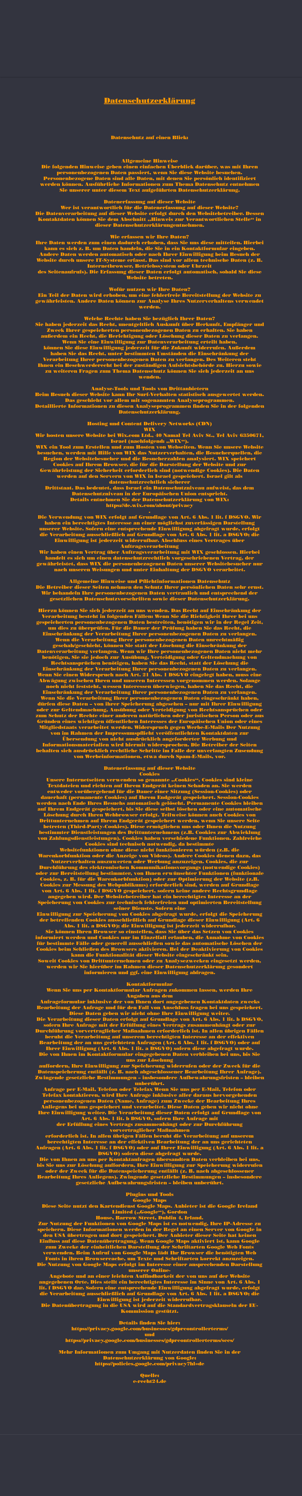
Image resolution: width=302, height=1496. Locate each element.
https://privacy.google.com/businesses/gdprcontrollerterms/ (149, 1329)
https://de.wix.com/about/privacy (149, 505)
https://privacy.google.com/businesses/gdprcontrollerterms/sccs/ (149, 1340)
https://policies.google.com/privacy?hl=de (149, 1364)
